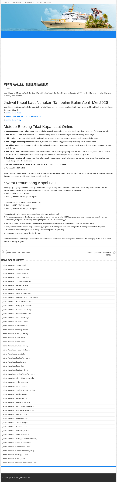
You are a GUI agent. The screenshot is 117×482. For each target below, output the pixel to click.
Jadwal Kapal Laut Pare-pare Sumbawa (16, 293)
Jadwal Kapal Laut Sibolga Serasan (15, 418)
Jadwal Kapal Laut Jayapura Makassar (16, 350)
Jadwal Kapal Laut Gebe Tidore (13, 342)
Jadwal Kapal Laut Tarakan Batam (14, 394)
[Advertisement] (58, 59)
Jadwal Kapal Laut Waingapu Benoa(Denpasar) (19, 439)
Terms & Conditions (43, 2)
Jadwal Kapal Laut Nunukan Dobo (14, 426)
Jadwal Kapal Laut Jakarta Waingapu (15, 422)
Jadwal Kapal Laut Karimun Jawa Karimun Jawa (19, 463)
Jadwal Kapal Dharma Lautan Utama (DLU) (23, 116)
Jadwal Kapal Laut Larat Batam (13, 338)
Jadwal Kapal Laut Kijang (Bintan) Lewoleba (18, 378)
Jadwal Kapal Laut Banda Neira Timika (16, 447)
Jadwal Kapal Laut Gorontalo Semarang (17, 281)
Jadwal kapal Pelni (13, 113)
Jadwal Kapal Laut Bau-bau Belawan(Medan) (18, 390)
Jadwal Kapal (16, 2)
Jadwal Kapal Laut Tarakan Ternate (15, 285)
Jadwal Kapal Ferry (13, 120)
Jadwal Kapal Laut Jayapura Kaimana (15, 277)
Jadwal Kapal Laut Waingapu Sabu (15, 455)
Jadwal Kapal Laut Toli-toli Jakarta (14, 289)
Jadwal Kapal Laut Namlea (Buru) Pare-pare (18, 374)
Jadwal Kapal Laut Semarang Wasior (15, 431)
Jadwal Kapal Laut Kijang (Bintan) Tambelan (18, 406)
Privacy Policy (29, 2)
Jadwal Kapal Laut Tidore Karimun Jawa (17, 314)
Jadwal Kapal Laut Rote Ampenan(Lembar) (18, 410)
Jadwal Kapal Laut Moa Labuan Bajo (15, 318)
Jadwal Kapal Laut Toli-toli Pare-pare (16, 358)
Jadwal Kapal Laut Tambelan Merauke (16, 402)
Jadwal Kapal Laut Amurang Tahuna (15, 269)
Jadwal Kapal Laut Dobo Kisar (13, 366)
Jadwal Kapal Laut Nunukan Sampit (15, 322)
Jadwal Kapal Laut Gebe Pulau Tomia (97, 253)
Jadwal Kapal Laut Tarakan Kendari (15, 398)
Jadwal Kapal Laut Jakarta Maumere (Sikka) (18, 451)
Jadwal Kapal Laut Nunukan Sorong (15, 346)
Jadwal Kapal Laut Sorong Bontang (15, 334)
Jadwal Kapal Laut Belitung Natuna (15, 382)
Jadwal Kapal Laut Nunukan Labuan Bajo (17, 310)
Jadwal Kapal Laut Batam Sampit (14, 265)
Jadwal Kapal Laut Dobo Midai (19, 252)
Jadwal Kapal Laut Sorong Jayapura (15, 386)
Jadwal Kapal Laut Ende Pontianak (14, 326)
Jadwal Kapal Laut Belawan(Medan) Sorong (18, 301)
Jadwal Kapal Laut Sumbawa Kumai (15, 370)
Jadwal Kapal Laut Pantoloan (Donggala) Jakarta (20, 297)
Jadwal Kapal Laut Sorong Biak (13, 459)
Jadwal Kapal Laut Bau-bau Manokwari (16, 443)
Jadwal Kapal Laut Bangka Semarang (16, 273)
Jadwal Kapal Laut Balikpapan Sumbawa (17, 306)
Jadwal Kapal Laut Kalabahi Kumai (14, 414)
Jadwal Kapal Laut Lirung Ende (13, 354)
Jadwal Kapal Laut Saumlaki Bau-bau (15, 435)
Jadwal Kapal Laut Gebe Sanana (14, 362)
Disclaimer (5, 2)
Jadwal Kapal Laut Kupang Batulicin (15, 330)
